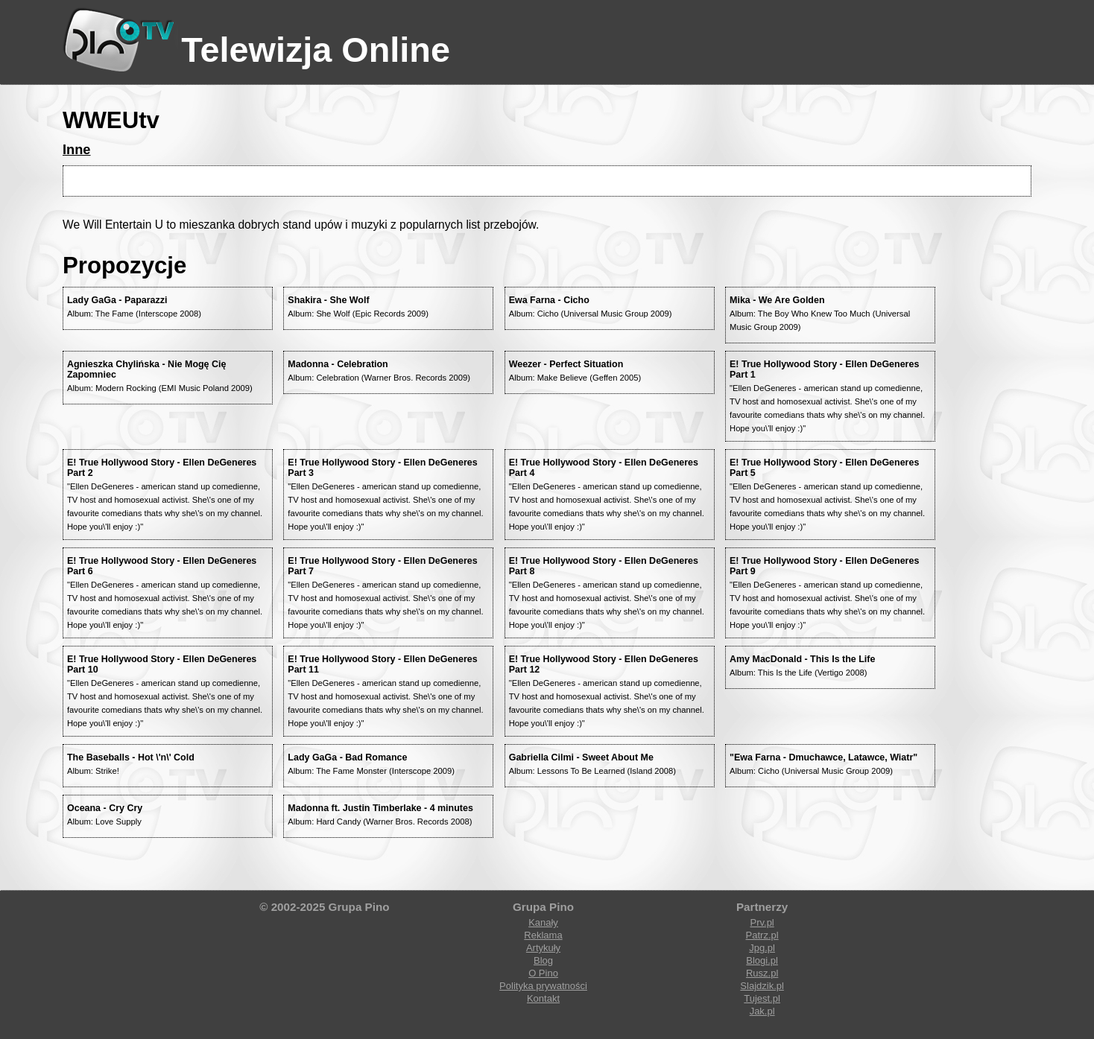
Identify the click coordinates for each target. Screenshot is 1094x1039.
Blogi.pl (762, 960)
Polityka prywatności (543, 985)
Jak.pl (762, 1011)
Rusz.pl (762, 973)
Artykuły (543, 947)
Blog (543, 960)
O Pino (543, 973)
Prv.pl (762, 922)
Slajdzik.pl (762, 985)
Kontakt (543, 998)
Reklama (543, 935)
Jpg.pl (762, 947)
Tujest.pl (762, 998)
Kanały (543, 922)
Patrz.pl (762, 935)
